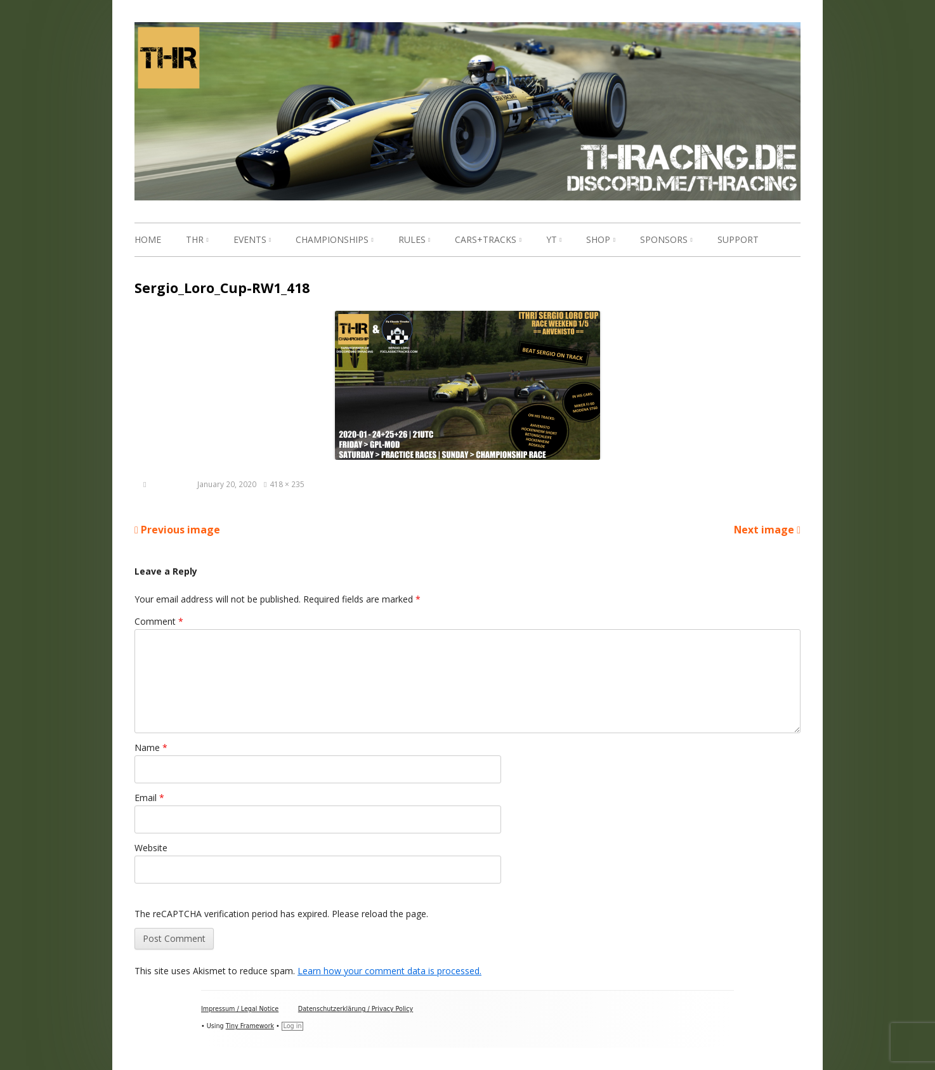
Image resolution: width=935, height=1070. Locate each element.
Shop (598, 239)
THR (195, 239)
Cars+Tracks (485, 239)
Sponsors (664, 239)
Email (149, 798)
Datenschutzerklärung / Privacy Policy (355, 1008)
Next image (764, 530)
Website (150, 848)
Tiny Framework (250, 1025)
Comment (158, 621)
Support (738, 239)
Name (150, 747)
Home (147, 239)
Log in (293, 1025)
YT (551, 239)
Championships (332, 239)
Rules (412, 239)
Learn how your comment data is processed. (389, 971)
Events (249, 239)
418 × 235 (287, 484)
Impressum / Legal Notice (239, 1008)
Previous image (180, 530)
